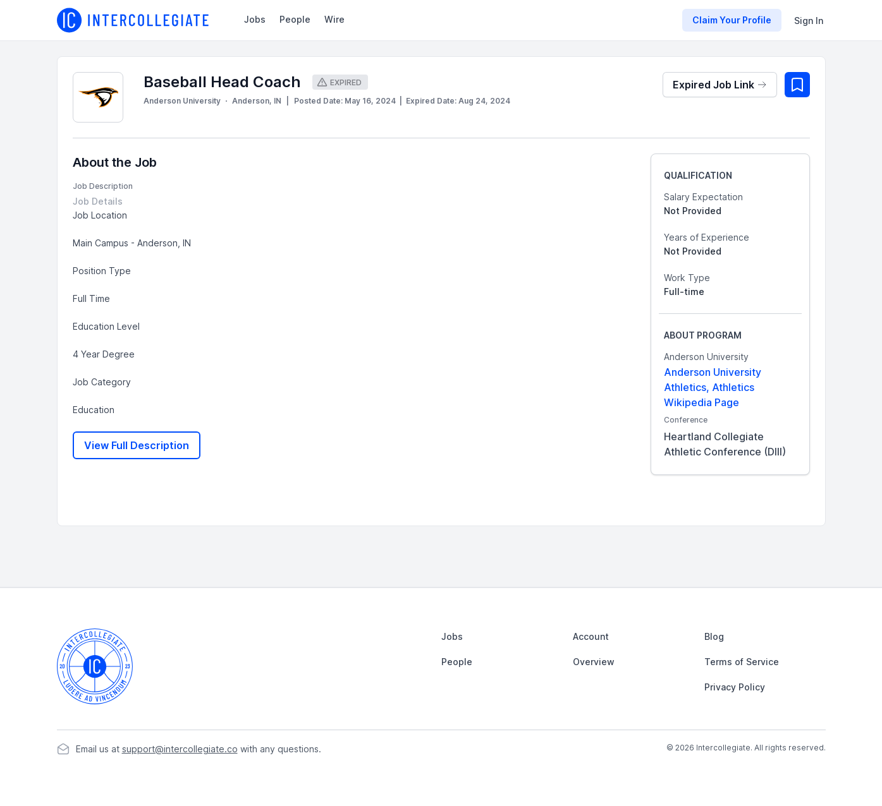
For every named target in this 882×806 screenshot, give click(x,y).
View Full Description (136, 445)
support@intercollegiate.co (180, 748)
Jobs (255, 19)
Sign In (808, 20)
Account (591, 636)
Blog (714, 636)
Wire (334, 19)
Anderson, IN (256, 100)
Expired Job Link (720, 84)
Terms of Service (741, 661)
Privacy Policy (734, 687)
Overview (594, 661)
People (294, 19)
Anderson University (182, 100)
